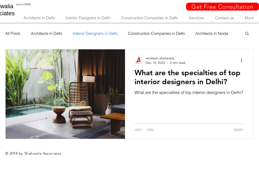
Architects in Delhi (46, 33)
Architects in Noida (211, 33)
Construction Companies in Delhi (156, 33)
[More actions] (243, 60)
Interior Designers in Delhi (95, 33)
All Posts (12, 33)
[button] (222, 7)
